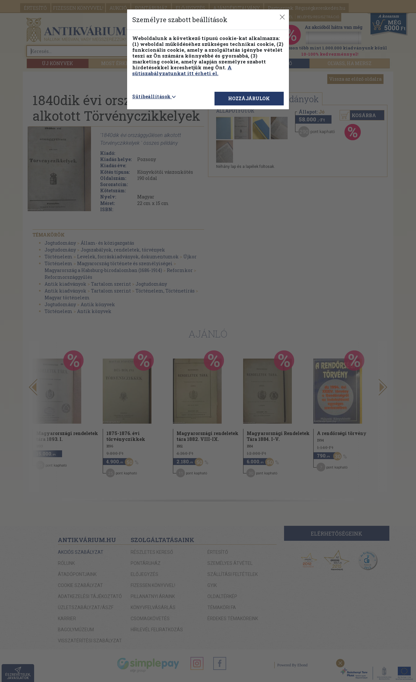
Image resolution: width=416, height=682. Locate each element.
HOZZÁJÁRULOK (249, 98)
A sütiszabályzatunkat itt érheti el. (182, 70)
